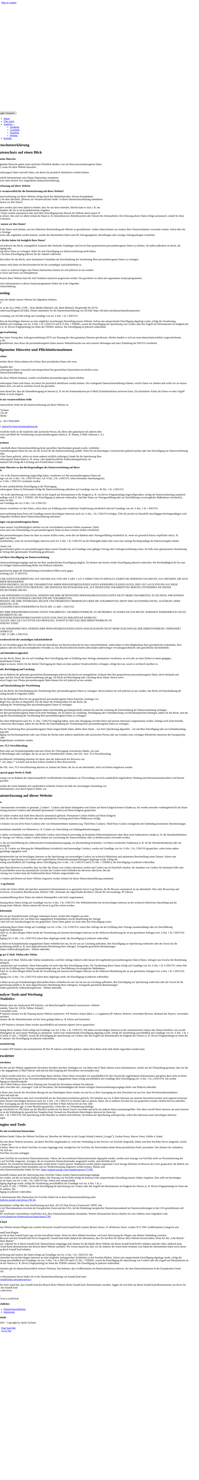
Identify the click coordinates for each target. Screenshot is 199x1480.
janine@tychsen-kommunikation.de (20, 426)
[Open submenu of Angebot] (13, 125)
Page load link (8, 1328)
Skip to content (8, 2)
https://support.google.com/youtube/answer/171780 (67, 1169)
